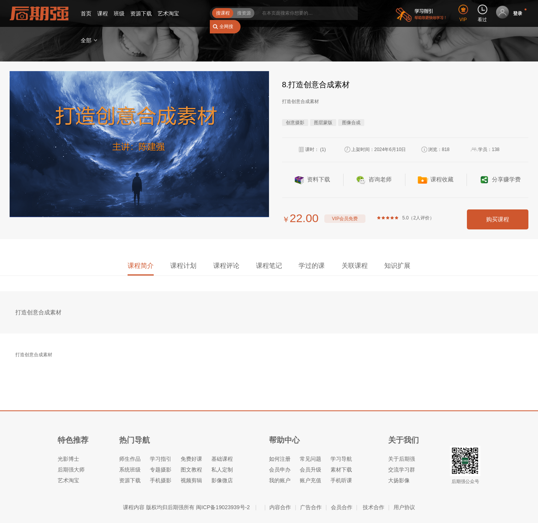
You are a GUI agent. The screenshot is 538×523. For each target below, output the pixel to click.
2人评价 (421, 218)
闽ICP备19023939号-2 (223, 507)
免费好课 (191, 459)
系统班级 (130, 470)
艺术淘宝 (168, 13)
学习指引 (160, 459)
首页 (86, 13)
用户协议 (404, 507)
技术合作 (373, 507)
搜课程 (223, 13)
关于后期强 (401, 459)
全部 (86, 40)
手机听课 (341, 480)
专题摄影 (160, 470)
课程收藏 (441, 179)
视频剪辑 (191, 480)
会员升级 (310, 470)
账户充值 (310, 480)
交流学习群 (401, 470)
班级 (119, 13)
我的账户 (280, 480)
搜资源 (244, 13)
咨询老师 (380, 179)
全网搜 (226, 26)
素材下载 (341, 470)
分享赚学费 (506, 179)
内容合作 (280, 507)
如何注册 (280, 459)
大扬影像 (399, 480)
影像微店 (222, 480)
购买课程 (497, 219)
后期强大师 (71, 470)
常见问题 (310, 459)
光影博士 (68, 459)
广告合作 (311, 507)
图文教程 (191, 470)
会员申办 (280, 470)
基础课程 (222, 459)
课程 (102, 13)
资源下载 (141, 13)
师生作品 (130, 459)
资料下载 (318, 179)
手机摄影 (160, 480)
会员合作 (341, 507)
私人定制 (222, 470)
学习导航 (341, 459)
